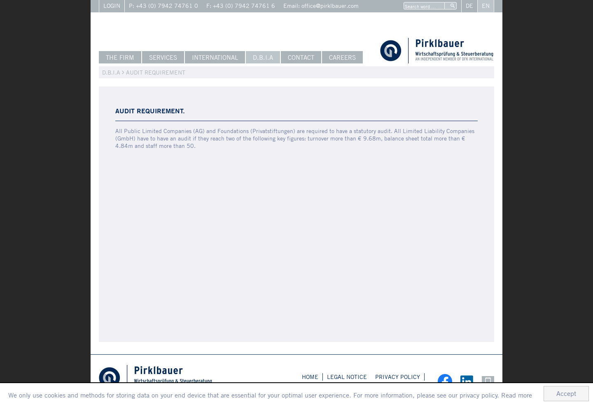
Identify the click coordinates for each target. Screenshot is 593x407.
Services (163, 57)
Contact (301, 57)
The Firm (120, 57)
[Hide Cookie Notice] (566, 393)
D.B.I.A (263, 57)
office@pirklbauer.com (330, 5)
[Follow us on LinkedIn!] (463, 381)
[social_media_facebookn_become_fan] (441, 381)
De (469, 5)
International (215, 57)
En (486, 5)
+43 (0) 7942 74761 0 (167, 5)
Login (111, 5)
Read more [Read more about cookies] (516, 395)
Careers (342, 57)
